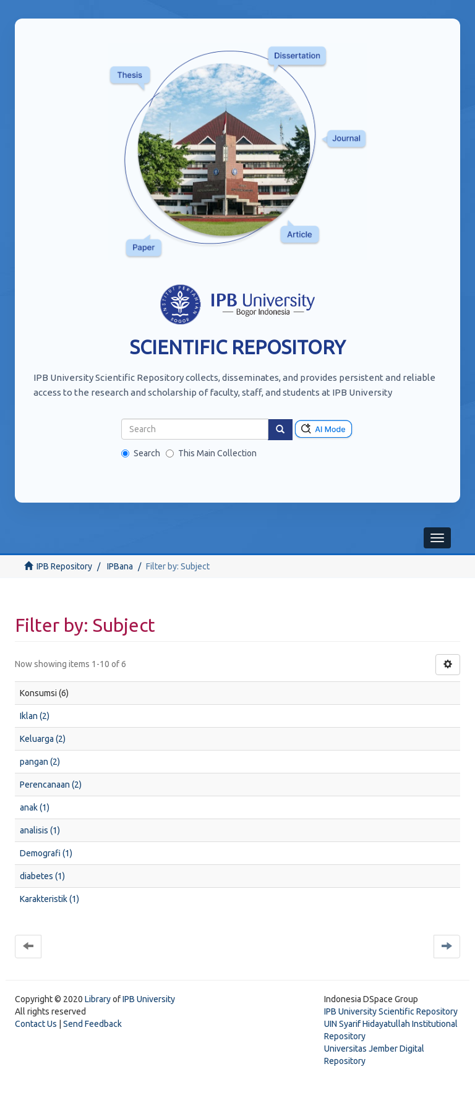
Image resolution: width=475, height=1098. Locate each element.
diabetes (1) (42, 876)
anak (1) (34, 807)
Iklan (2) (34, 716)
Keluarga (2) (43, 739)
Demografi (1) (46, 853)
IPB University (148, 999)
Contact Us (36, 1024)
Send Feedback (92, 1024)
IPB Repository (64, 566)
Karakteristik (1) (49, 899)
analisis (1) (40, 830)
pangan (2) (40, 762)
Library (98, 999)
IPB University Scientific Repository (391, 1011)
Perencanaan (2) (51, 784)
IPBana (120, 566)
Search (140, 453)
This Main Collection (211, 453)
